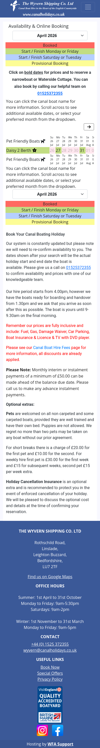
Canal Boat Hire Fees (51, 347)
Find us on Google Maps (50, 576)
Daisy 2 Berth (21, 150)
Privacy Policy (50, 679)
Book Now (50, 667)
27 (58, 150)
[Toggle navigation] (88, 7)
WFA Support (60, 744)
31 (82, 150)
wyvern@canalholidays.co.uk (49, 650)
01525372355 (50, 93)
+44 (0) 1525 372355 (50, 644)
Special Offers (50, 673)
